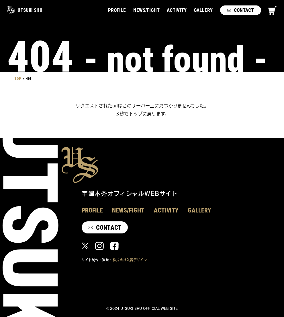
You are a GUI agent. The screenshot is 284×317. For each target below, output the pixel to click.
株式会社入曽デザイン (130, 260)
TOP (17, 79)
